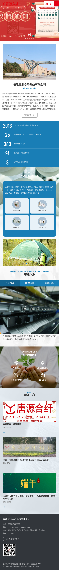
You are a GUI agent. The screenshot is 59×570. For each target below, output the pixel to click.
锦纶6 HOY (17, 210)
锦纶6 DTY (16, 227)
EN (46, 3)
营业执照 (34, 564)
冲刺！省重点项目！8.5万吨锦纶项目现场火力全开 (26, 460)
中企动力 (32, 566)
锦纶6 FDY (42, 227)
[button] (25, 38)
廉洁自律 (42, 380)
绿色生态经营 (16, 380)
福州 (37, 566)
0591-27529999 (14, 524)
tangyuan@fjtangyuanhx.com (19, 527)
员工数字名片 (12, 539)
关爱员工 (16, 368)
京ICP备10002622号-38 (11, 566)
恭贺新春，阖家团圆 (12, 424)
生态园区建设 (42, 368)
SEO (39, 564)
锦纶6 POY (42, 210)
